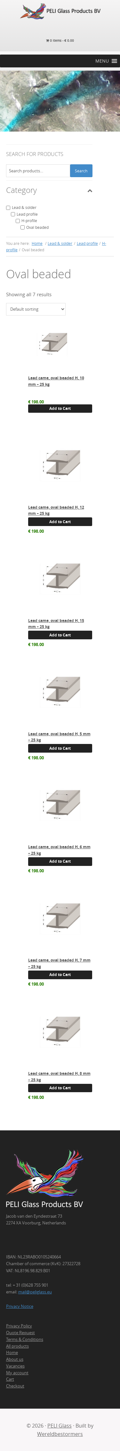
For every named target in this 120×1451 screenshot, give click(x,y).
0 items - (60, 41)
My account (17, 1373)
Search (81, 170)
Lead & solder (24, 207)
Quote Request (20, 1332)
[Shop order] (36, 309)
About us (14, 1359)
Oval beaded (37, 227)
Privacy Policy (19, 1326)
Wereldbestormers (60, 1434)
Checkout (15, 1386)
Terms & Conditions (24, 1339)
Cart (10, 1379)
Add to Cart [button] (60, 408)
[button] (102, 61)
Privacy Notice (19, 1306)
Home (12, 1352)
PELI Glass (59, 1425)
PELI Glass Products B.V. (60, 11)
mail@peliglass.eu (35, 1292)
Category (49, 190)
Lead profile (27, 214)
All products (17, 1346)
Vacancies (15, 1366)
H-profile (29, 220)
